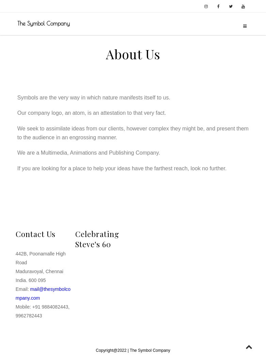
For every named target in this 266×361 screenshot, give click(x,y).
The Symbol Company (43, 23)
